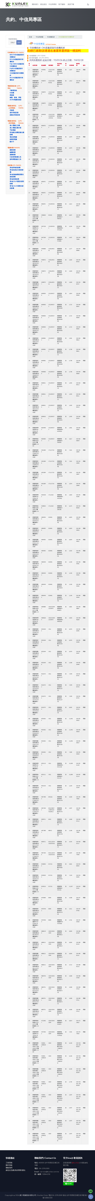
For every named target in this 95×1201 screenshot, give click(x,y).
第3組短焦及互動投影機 (16, 171)
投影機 (14, 165)
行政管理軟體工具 (15, 157)
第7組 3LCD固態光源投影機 (16, 187)
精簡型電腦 (13, 139)
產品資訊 (43, 4)
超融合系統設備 (15, 115)
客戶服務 (61, 4)
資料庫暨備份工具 (15, 159)
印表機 (12, 93)
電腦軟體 (14, 148)
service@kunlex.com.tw (49, 1171)
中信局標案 (39, 37)
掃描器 (12, 95)
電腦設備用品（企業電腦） (16, 107)
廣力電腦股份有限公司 (28, 1195)
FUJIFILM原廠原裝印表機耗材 (16, 70)
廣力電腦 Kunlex (17, 4)
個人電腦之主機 (15, 125)
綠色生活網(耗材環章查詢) (15, 1170)
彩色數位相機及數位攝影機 (17, 133)
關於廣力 (35, 4)
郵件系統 (9, 1165)
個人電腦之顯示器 (15, 128)
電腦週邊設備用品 (16, 87)
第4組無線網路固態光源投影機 (17, 176)
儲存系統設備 (14, 112)
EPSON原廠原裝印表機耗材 (16, 60)
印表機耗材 (16, 52)
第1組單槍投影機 (15, 167)
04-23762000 (44, 1168)
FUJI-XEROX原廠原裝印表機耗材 (17, 65)
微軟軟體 (12, 150)
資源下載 (71, 4)
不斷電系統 (13, 90)
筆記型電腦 (13, 137)
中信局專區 (53, 4)
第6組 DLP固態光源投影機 (17, 182)
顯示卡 (12, 142)
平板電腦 (12, 130)
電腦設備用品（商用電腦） (16, 122)
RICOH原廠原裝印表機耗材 (16, 79)
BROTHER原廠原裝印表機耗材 (17, 56)
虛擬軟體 (12, 154)
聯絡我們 (9, 1167)
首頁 (30, 37)
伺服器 (12, 110)
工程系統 (9, 1162)
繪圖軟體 (12, 152)
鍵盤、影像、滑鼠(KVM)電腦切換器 (15, 99)
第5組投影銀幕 (14, 179)
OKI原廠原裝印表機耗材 (17, 74)
